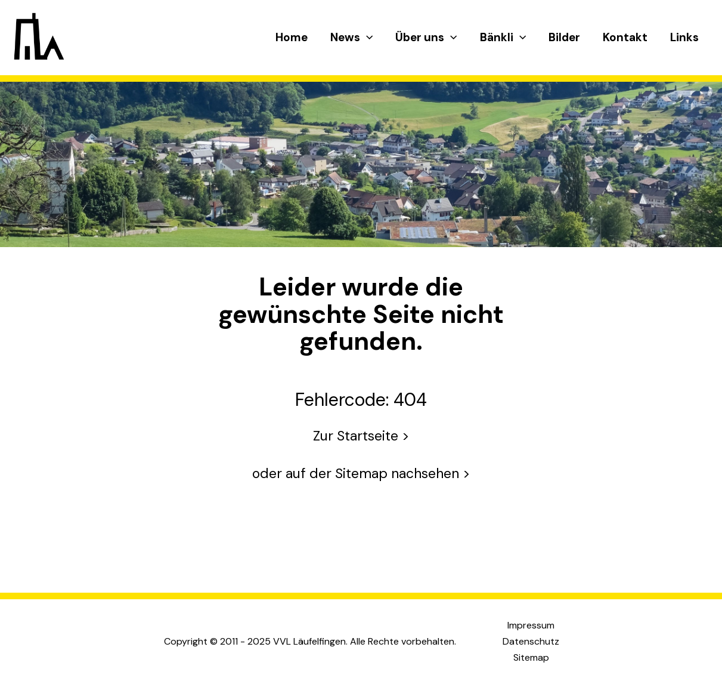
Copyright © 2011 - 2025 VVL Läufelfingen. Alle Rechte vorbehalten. (310, 641)
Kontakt (625, 37)
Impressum (530, 625)
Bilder (564, 37)
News (351, 38)
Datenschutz (531, 641)
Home (291, 37)
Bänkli (503, 38)
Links (684, 37)
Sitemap (531, 657)
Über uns (426, 38)
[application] (366, 38)
